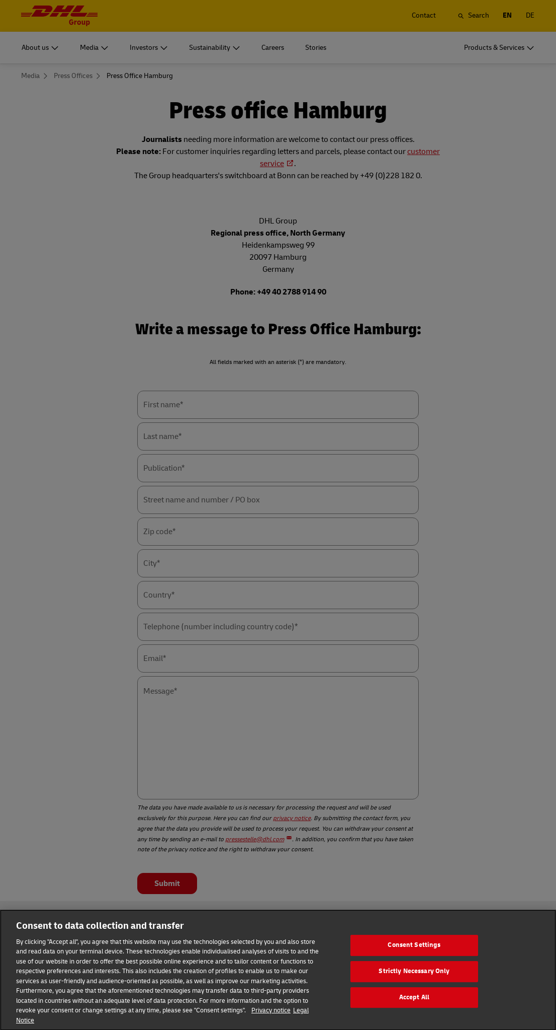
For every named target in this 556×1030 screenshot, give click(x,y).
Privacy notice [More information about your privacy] (271, 1024)
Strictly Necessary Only (414, 985)
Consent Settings (414, 959)
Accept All (414, 1011)
